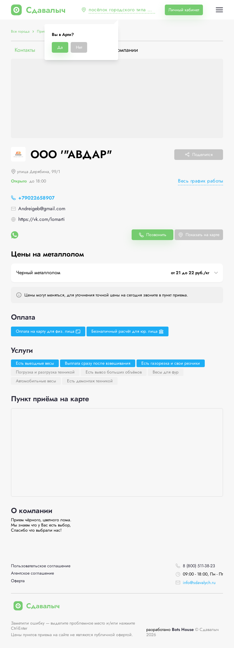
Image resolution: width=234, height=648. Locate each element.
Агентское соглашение (32, 573)
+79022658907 (36, 198)
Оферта (18, 580)
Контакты (25, 50)
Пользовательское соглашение (40, 565)
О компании (123, 50)
